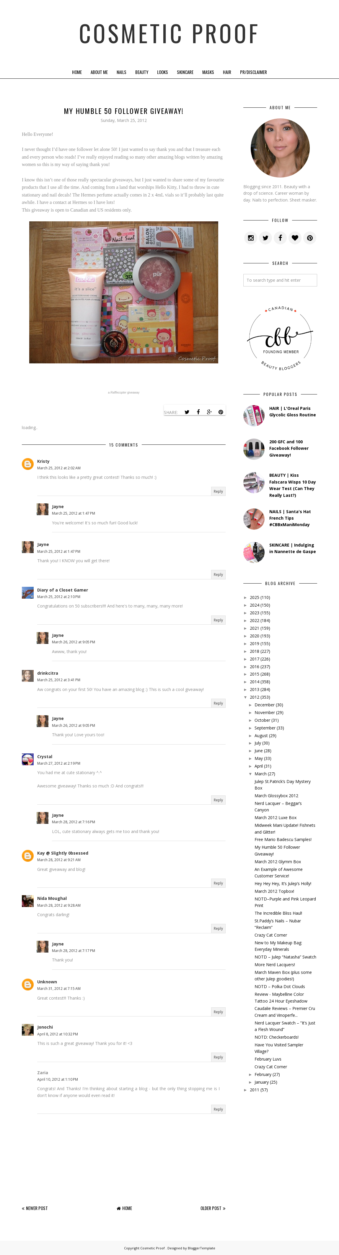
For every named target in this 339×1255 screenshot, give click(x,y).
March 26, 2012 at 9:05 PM (73, 642)
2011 (254, 1090)
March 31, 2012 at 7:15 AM (59, 988)
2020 (254, 636)
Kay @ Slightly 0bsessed (62, 853)
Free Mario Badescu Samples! (283, 839)
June (259, 750)
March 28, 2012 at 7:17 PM (73, 950)
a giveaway (124, 392)
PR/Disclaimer (253, 72)
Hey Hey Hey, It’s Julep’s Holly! (283, 883)
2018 (254, 651)
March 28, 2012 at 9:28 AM (59, 905)
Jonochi (45, 1027)
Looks (162, 72)
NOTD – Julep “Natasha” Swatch (285, 957)
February (263, 1074)
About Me (99, 72)
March (261, 773)
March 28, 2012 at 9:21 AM (59, 859)
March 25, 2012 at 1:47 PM (73, 513)
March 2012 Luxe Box (275, 817)
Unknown (47, 982)
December (265, 705)
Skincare (185, 72)
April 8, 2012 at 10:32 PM (57, 1034)
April (259, 766)
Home (77, 72)
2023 (254, 613)
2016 (254, 666)
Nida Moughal (52, 898)
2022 (254, 620)
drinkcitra (47, 673)
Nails (121, 72)
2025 (254, 597)
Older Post (211, 1208)
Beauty (141, 72)
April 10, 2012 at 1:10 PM (57, 1079)
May (259, 758)
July (258, 743)
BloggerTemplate (201, 1248)
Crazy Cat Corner (271, 935)
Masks (208, 72)
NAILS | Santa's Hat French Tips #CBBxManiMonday (290, 518)
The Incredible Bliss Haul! (278, 913)
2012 (254, 697)
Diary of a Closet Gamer (62, 590)
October (262, 720)
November (265, 712)
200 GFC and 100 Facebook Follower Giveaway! (289, 448)
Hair (227, 72)
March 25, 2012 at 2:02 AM (59, 468)
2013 (254, 689)
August (261, 735)
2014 (254, 681)
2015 (254, 674)
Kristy (43, 461)
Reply (218, 491)
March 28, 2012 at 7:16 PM (73, 821)
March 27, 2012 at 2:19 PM (58, 763)
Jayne (58, 506)
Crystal (44, 756)
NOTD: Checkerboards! (277, 1037)
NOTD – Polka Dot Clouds (280, 986)
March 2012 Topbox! (274, 891)
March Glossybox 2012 (276, 795)
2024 (254, 605)
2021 (254, 628)
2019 (254, 643)
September (265, 728)
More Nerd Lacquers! (275, 964)
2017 (254, 659)
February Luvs (268, 1059)
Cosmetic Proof (169, 32)
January (262, 1082)
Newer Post (37, 1208)
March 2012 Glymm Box (278, 861)
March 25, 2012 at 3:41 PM (58, 679)
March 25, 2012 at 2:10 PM (58, 596)
